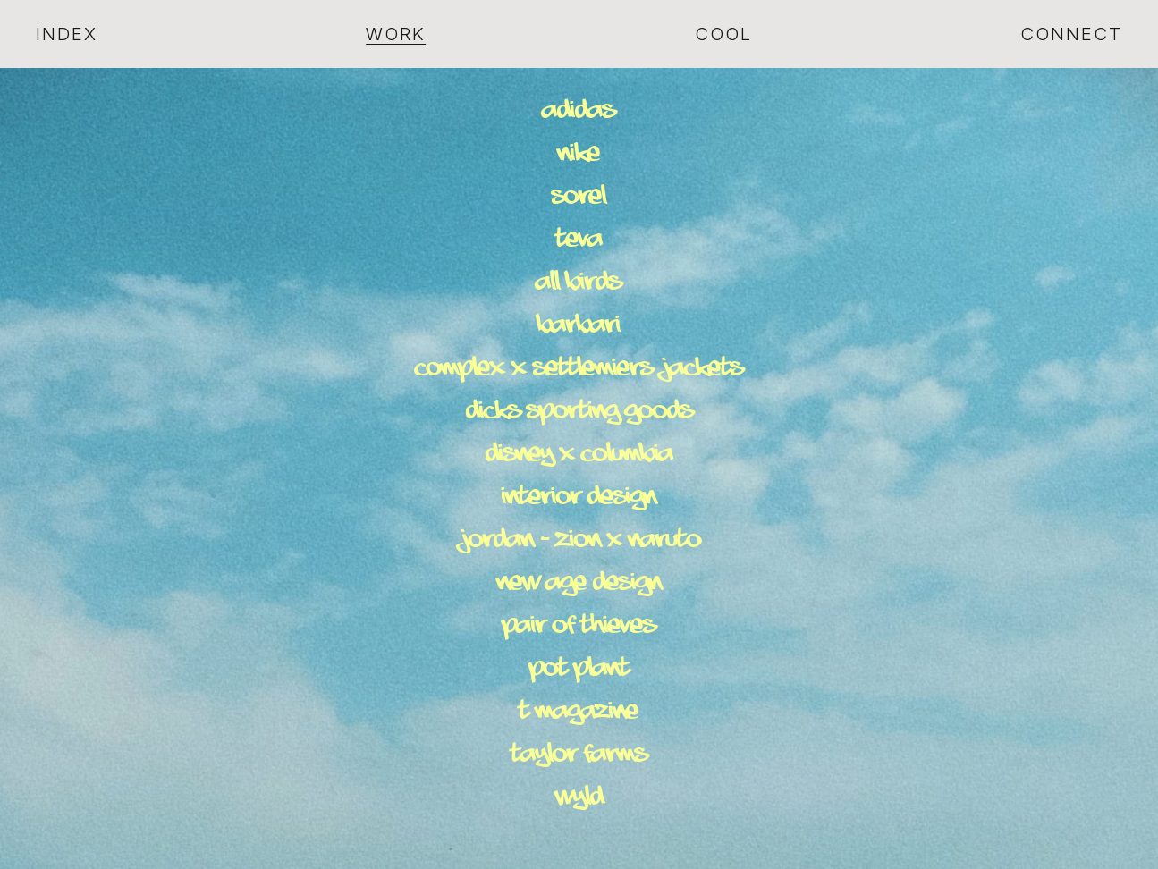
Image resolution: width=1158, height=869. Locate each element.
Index (66, 34)
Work (396, 34)
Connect (1071, 34)
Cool (723, 34)
